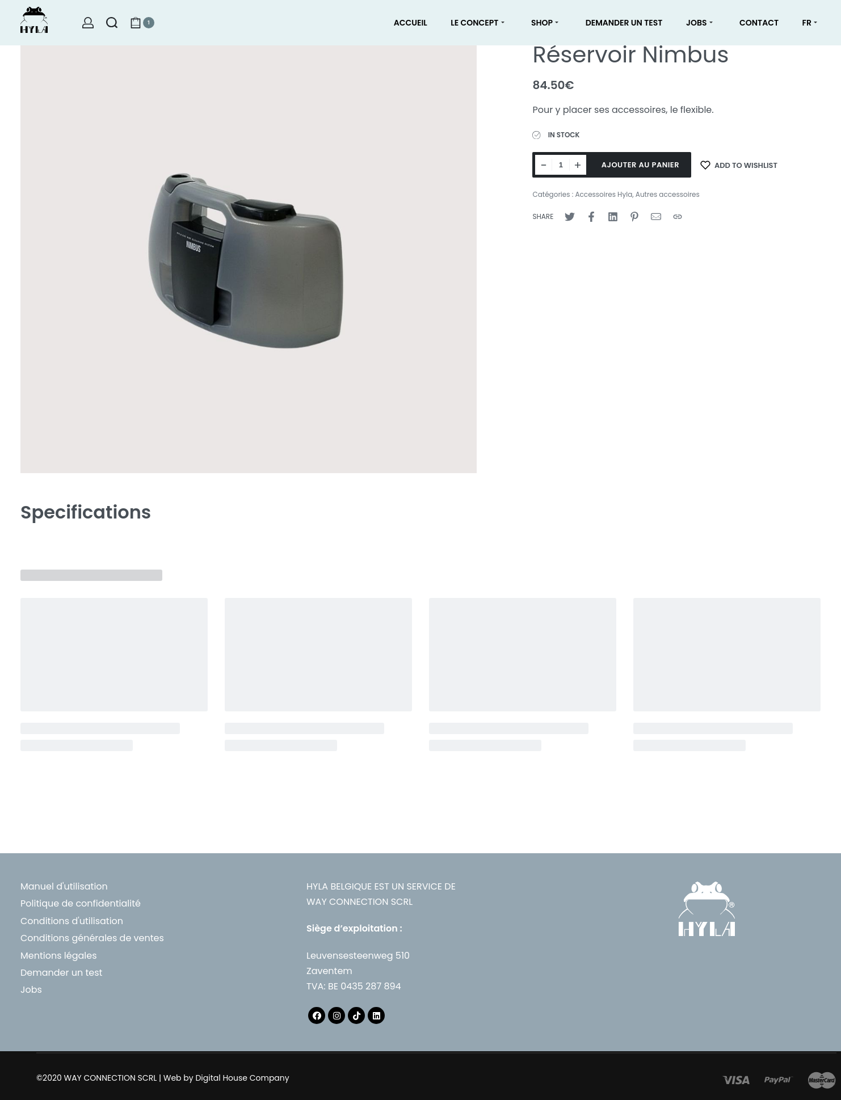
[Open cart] (142, 22)
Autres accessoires (668, 194)
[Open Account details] (88, 22)
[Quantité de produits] (560, 165)
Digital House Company (242, 1078)
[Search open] (112, 22)
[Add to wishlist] (739, 165)
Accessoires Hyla (603, 194)
